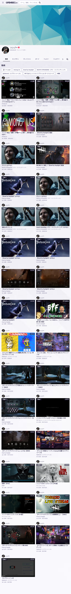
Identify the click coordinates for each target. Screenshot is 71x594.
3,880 (4, 293)
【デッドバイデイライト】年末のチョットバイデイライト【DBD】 (18, 386)
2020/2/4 (44, 262)
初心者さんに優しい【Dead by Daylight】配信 (50, 165)
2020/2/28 (44, 200)
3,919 (38, 487)
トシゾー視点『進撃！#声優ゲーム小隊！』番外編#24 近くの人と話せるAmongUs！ (52, 100)
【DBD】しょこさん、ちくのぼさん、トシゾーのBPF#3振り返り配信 (52, 321)
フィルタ (6, 70)
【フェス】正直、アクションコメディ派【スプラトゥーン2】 (52, 353)
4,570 (38, 262)
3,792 (4, 424)
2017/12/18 (10, 424)
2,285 (4, 487)
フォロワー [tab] (56, 59)
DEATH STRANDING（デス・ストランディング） (51, 70)
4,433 (38, 456)
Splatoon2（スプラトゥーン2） (12, 73)
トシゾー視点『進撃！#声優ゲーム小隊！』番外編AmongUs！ (18, 133)
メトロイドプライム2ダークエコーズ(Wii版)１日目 (51, 418)
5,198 (38, 551)
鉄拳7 (3, 485)
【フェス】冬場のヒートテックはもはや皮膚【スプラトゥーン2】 (52, 451)
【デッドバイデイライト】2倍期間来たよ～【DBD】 (51, 514)
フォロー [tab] (46, 59)
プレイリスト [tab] (27, 59)
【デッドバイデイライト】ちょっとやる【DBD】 (16, 451)
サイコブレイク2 (40, 485)
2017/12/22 (45, 391)
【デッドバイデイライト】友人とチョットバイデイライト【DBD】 (52, 386)
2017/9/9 (44, 551)
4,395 (38, 293)
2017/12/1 (9, 518)
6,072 (4, 549)
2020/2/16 (44, 231)
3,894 (38, 358)
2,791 (38, 391)
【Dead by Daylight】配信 (44, 132)
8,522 (4, 105)
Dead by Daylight (28, 70)
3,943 (4, 518)
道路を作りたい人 (7, 227)
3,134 (4, 582)
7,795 (38, 325)
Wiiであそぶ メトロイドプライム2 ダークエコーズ (39, 73)
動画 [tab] (6, 59)
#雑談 (58, 73)
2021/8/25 (9, 105)
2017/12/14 (45, 422)
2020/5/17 (44, 169)
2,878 (4, 231)
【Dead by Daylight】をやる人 (11, 196)
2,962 (4, 391)
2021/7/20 (45, 105)
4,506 (4, 200)
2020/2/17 (9, 231)
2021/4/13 (10, 138)
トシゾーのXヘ (21, 50)
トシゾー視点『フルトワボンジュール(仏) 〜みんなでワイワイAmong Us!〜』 (18, 100)
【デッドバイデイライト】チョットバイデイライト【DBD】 (18, 419)
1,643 (38, 422)
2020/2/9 (9, 262)
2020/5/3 (9, 200)
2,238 (38, 136)
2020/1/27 (9, 293)
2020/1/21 (44, 325)
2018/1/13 (44, 358)
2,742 (38, 231)
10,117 (39, 105)
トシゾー (14, 48)
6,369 (4, 262)
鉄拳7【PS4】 (6, 483)
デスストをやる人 (7, 165)
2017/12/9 (44, 456)
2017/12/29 (10, 391)
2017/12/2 (44, 487)
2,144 (4, 169)
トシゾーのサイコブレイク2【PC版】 (47, 483)
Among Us (17, 70)
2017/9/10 (9, 549)
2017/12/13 (10, 454)
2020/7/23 (9, 169)
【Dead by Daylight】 (8, 320)
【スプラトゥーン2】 (8, 578)
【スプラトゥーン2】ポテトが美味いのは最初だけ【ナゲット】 (52, 546)
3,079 (4, 358)
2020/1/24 (9, 324)
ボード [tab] (37, 59)
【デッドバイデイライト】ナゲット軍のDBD (15, 545)
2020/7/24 (44, 136)
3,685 (4, 324)
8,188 (38, 169)
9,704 (38, 518)
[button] (63, 59)
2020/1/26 (44, 293)
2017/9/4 (9, 582)
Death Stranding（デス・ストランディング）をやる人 (52, 227)
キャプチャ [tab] (15, 59)
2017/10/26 (45, 518)
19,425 (4, 138)
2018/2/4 (9, 358)
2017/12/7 (9, 487)
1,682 (38, 200)
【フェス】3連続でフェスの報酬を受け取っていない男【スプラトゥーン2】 (18, 353)
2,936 (4, 454)
